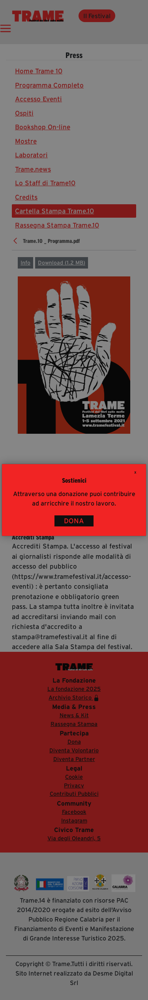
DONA (74, 521)
